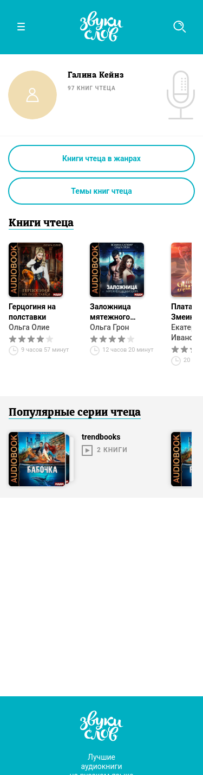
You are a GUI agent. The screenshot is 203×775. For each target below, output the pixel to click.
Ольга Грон (109, 327)
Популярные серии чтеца (75, 413)
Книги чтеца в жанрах (101, 158)
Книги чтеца (41, 223)
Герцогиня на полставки (32, 311)
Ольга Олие (29, 327)
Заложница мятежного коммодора (110, 312)
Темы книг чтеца (101, 191)
